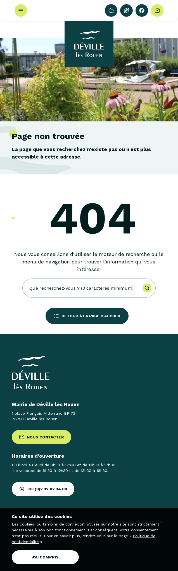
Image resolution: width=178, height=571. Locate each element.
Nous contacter (41, 437)
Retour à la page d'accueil (87, 316)
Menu (20, 10)
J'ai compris (45, 557)
